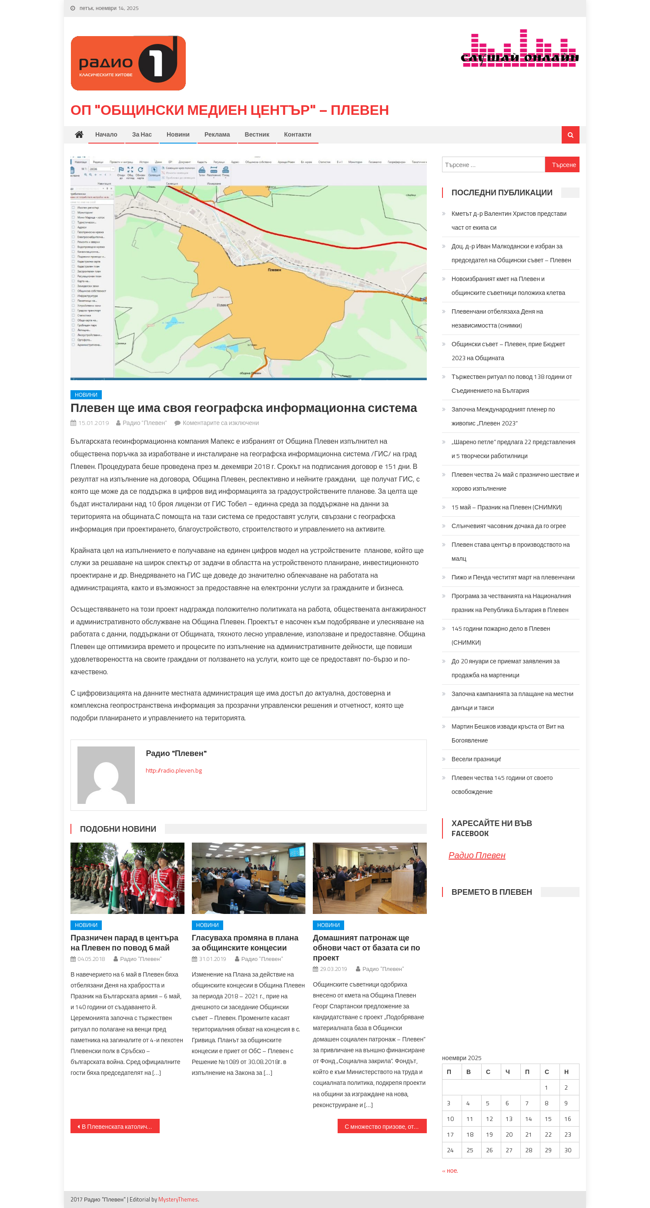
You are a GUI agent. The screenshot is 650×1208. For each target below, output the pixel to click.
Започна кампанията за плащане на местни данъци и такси (512, 700)
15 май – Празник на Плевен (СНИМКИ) (507, 507)
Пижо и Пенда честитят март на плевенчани (513, 577)
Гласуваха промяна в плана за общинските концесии (245, 943)
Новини (178, 134)
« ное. (450, 1170)
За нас (142, 134)
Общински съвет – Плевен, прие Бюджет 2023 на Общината (508, 350)
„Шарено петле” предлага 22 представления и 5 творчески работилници (513, 448)
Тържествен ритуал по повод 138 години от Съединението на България (512, 383)
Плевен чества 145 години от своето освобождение (502, 784)
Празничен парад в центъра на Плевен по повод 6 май (124, 943)
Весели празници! (476, 758)
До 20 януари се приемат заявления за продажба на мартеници (506, 667)
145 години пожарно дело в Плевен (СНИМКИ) (501, 635)
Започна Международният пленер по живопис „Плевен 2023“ (503, 416)
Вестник (257, 134)
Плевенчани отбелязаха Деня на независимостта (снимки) (497, 318)
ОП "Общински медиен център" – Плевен (229, 110)
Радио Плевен (477, 855)
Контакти (298, 134)
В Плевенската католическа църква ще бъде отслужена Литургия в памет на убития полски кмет (121, 1126)
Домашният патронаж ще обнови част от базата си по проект (366, 948)
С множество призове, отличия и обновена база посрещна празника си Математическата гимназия (386, 1126)
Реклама (217, 134)
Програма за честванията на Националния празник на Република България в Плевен (511, 602)
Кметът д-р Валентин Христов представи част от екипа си (509, 220)
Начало (106, 134)
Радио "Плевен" (145, 422)
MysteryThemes (178, 1199)
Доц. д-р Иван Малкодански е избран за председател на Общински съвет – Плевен (511, 252)
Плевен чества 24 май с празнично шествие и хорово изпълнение (515, 481)
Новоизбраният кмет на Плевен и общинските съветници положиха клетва (508, 285)
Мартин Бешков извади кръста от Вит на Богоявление (508, 733)
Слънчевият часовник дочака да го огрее (509, 525)
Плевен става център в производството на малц (511, 551)
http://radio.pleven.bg (174, 770)
